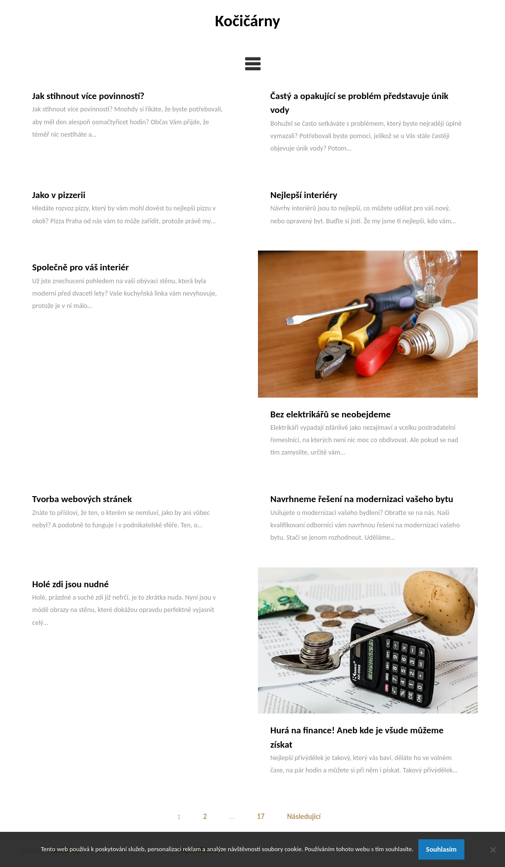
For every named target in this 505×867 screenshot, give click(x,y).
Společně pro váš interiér (80, 267)
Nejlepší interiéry (303, 195)
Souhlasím (441, 849)
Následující (304, 816)
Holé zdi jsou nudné (70, 584)
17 (260, 816)
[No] (493, 850)
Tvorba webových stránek (82, 499)
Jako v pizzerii (58, 195)
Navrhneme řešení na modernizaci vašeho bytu (361, 499)
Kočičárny (247, 21)
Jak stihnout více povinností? (88, 96)
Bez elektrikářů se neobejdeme (330, 414)
